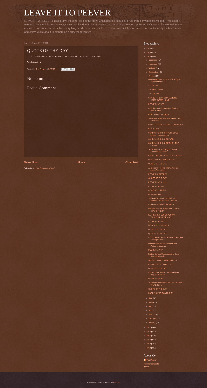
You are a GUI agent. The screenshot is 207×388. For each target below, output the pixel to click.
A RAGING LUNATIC (157, 190)
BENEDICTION (154, 194)
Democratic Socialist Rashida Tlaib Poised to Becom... (162, 245)
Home (81, 162)
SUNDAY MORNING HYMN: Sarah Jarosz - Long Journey (163, 134)
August (152, 76)
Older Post (131, 162)
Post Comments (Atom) (45, 168)
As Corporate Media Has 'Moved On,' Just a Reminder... (163, 169)
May (151, 306)
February (153, 318)
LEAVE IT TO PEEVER (67, 12)
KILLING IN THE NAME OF (159, 264)
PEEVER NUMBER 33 (157, 174)
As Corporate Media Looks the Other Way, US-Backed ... (163, 273)
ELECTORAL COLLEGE (158, 114)
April (151, 310)
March (151, 314)
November (153, 64)
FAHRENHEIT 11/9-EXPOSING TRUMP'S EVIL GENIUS (161, 216)
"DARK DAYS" (154, 86)
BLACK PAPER (154, 129)
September (154, 72)
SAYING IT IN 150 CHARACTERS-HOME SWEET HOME (163, 99)
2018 (148, 56)
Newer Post (31, 162)
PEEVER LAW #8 (155, 279)
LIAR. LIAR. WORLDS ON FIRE (161, 160)
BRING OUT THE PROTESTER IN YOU (165, 156)
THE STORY (153, 94)
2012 (148, 348)
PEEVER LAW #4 (155, 250)
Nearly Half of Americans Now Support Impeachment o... (164, 80)
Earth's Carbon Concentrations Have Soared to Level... (163, 255)
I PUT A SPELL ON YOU (158, 225)
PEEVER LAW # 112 (157, 182)
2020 (148, 48)
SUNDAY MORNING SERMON (161, 205)
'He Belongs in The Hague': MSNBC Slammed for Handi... (163, 150)
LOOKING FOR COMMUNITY (160, 293)
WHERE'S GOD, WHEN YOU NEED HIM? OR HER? (163, 209)
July (151, 298)
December (153, 60)
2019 (148, 52)
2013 (148, 344)
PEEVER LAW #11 (156, 186)
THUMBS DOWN (155, 90)
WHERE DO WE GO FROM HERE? (163, 260)
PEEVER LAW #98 (156, 221)
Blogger (116, 382)
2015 (148, 336)
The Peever (152, 360)
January (152, 322)
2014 (148, 340)
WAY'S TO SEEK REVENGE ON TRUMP (165, 125)
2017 (148, 327)
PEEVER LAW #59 (156, 104)
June (151, 302)
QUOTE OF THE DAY (157, 164)
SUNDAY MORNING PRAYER (161, 139)
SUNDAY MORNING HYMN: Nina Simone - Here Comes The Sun (162, 199)
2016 (148, 332)
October (152, 68)
